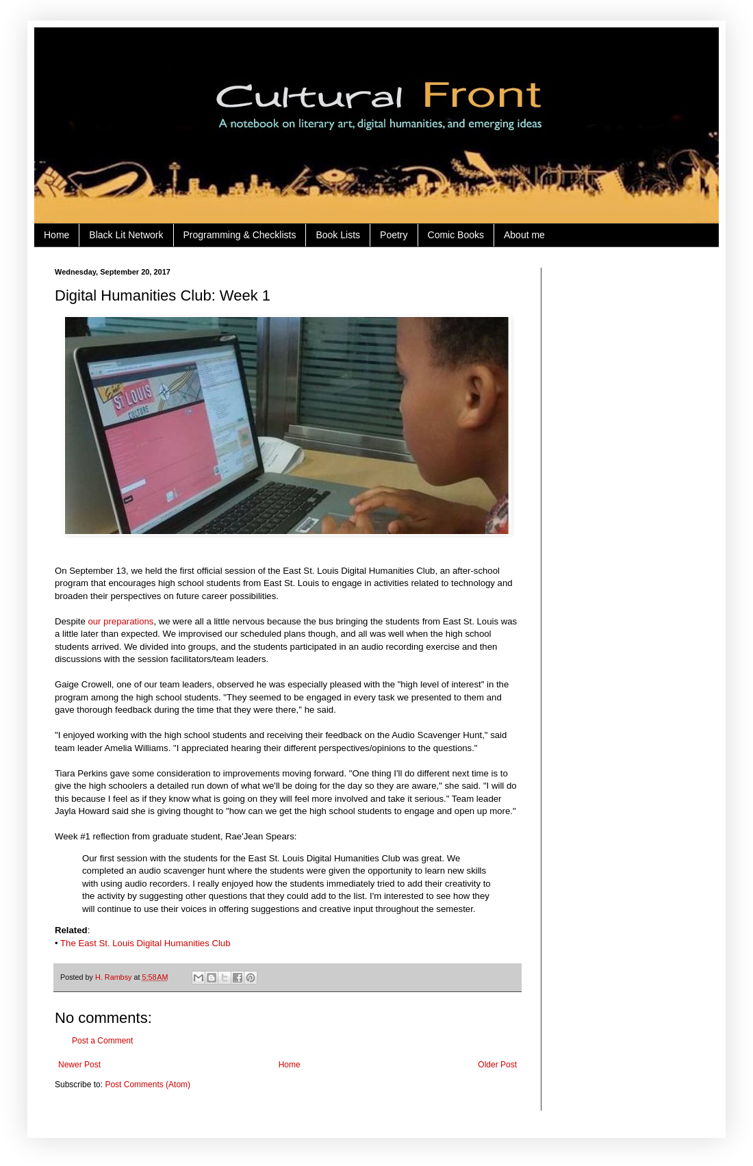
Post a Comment (102, 1040)
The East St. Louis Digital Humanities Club (145, 943)
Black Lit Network (126, 234)
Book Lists (338, 234)
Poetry (393, 234)
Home (56, 234)
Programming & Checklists (239, 234)
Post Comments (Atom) (147, 1084)
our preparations (120, 621)
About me (524, 234)
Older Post (497, 1064)
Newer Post (79, 1064)
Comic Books (456, 234)
